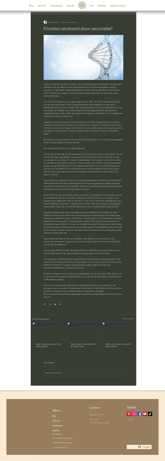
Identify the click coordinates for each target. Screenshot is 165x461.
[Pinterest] (129, 414)
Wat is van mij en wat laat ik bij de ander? (118, 345)
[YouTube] (145, 414)
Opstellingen (57, 425)
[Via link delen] (60, 304)
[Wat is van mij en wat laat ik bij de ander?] (118, 331)
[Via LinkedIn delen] (55, 304)
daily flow (56, 421)
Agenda (55, 430)
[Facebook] (139, 414)
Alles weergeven (128, 319)
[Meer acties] (122, 22)
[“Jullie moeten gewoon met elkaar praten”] (48, 331)
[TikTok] (150, 414)
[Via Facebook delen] (45, 304)
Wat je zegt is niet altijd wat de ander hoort (83, 345)
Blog (54, 416)
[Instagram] (134, 414)
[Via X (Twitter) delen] (50, 304)
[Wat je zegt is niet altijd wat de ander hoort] (83, 331)
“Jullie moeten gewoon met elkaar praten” (48, 345)
